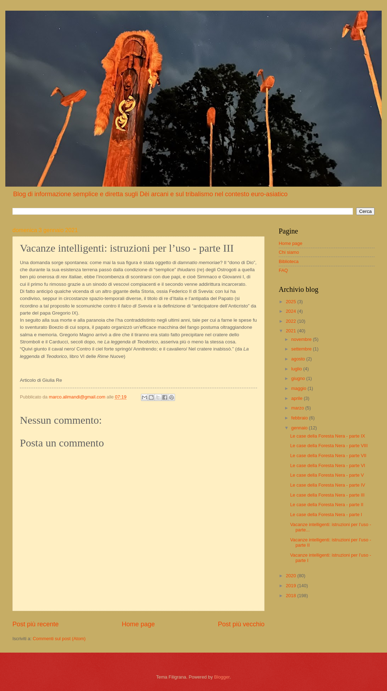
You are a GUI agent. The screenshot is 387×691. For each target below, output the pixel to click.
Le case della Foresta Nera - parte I (326, 514)
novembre (302, 339)
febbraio (300, 418)
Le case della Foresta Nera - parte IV (327, 485)
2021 (291, 330)
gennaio (300, 427)
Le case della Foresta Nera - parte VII (328, 455)
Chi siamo (289, 252)
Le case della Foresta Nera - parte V (327, 475)
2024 (291, 311)
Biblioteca (289, 261)
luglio (297, 368)
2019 (291, 585)
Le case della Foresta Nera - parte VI (327, 465)
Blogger (222, 677)
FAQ (283, 270)
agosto (298, 358)
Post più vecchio (241, 624)
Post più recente (35, 624)
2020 (291, 575)
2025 (291, 301)
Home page (138, 624)
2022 (291, 321)
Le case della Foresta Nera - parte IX (327, 436)
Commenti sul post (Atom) (59, 638)
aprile (297, 398)
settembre (302, 349)
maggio (299, 388)
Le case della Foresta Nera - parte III (327, 495)
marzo (298, 408)
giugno (298, 378)
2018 (291, 595)
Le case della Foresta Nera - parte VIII (328, 445)
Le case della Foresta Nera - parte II (326, 504)
